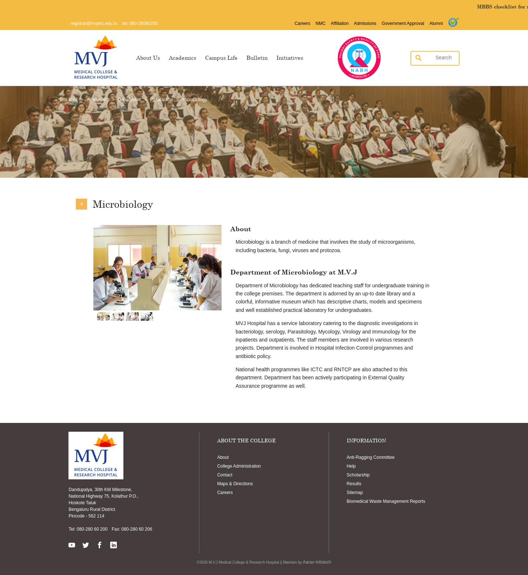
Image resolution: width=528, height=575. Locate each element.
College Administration (239, 466)
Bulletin (257, 57)
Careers (303, 23)
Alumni (436, 23)
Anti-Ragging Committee (371, 457)
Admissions (365, 23)
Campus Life (221, 57)
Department (129, 99)
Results (354, 483)
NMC (321, 23)
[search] (433, 57)
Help (351, 466)
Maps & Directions (235, 483)
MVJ (72, 99)
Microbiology (194, 99)
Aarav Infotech (317, 562)
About (222, 457)
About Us (148, 57)
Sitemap (355, 492)
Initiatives (289, 57)
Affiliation (340, 23)
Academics (182, 57)
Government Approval (403, 23)
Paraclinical (161, 99)
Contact (224, 475)
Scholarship (358, 475)
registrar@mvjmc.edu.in (93, 23)
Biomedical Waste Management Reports (386, 501)
